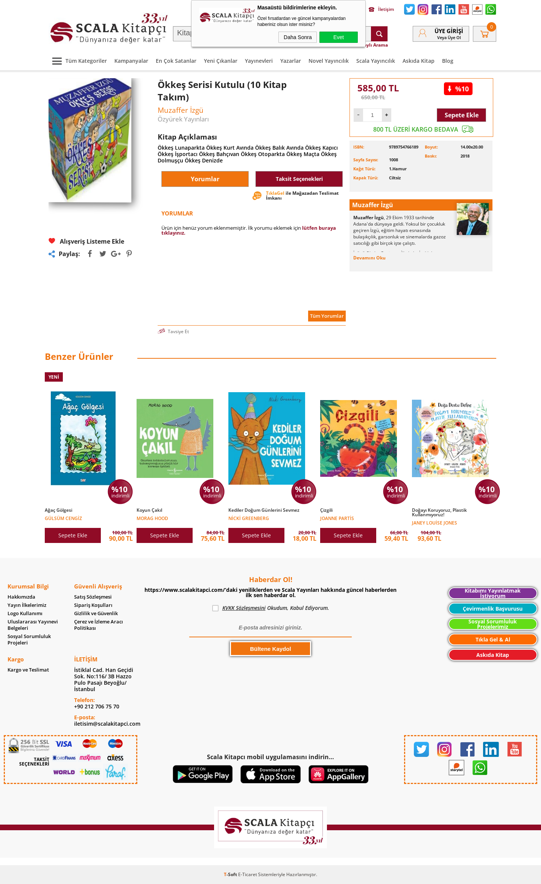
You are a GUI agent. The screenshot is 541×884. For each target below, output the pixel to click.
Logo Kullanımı (25, 613)
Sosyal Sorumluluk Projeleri (29, 639)
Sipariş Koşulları (93, 605)
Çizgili (326, 510)
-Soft (231, 874)
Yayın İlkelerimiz (27, 605)
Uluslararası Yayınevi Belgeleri (33, 625)
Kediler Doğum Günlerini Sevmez (263, 510)
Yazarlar (290, 60)
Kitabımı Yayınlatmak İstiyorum (493, 593)
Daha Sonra (298, 37)
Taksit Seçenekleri (299, 178)
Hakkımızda (21, 597)
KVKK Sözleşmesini (244, 607)
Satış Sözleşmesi (93, 597)
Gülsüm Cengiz (63, 518)
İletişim (381, 9)
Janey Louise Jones (434, 522)
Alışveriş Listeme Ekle (86, 241)
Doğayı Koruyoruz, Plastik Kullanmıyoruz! (439, 512)
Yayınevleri (259, 60)
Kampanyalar (131, 60)
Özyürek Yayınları (183, 119)
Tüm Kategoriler (78, 60)
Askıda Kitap (419, 60)
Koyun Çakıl (149, 510)
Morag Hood (152, 518)
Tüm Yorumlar (327, 315)
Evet (338, 37)
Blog (447, 60)
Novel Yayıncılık (328, 60)
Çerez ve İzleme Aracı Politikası (98, 625)
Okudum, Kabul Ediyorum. (270, 608)
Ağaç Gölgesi (58, 510)
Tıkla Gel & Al (493, 639)
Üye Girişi (449, 31)
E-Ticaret (247, 874)
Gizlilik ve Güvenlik (96, 613)
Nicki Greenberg (248, 518)
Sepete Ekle (462, 115)
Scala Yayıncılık (375, 60)
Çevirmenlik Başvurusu (493, 608)
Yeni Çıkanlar (220, 60)
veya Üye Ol (449, 37)
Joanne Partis (337, 518)
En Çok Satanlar (176, 60)
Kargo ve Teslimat (28, 670)
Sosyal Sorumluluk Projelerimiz (492, 624)
